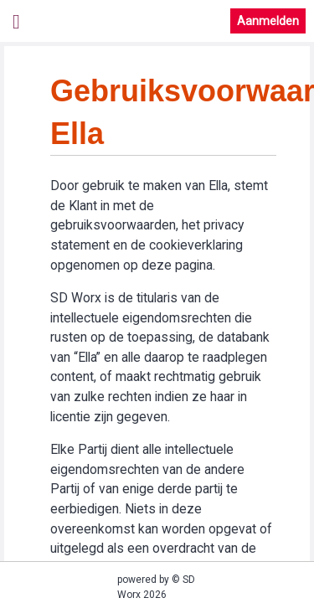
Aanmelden (268, 21)
